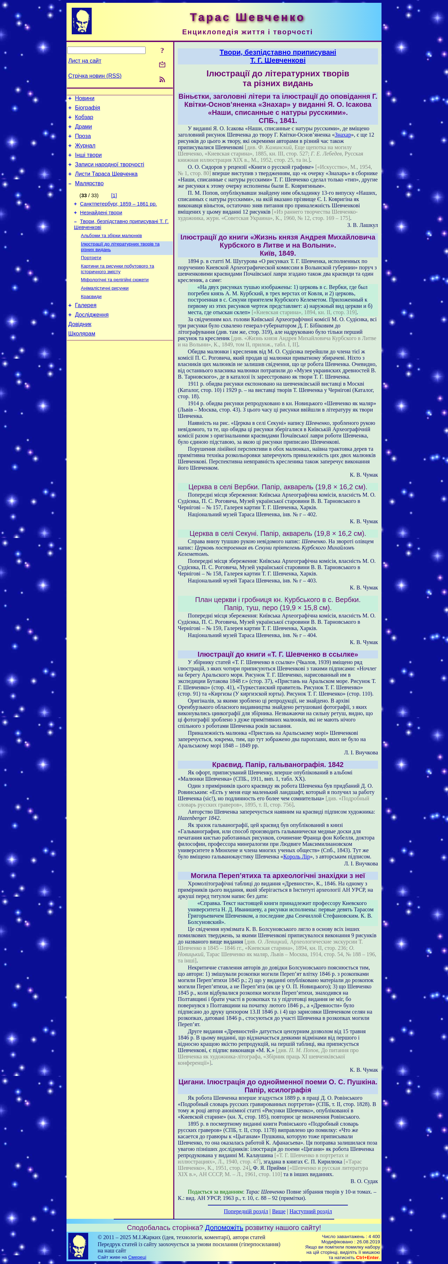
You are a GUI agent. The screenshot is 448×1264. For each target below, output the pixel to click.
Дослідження (91, 335)
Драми (83, 131)
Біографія (87, 110)
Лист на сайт (85, 61)
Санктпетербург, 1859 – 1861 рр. (118, 215)
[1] (114, 206)
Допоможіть (224, 1227)
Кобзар (84, 120)
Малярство (89, 194)
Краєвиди (91, 315)
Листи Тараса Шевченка (106, 183)
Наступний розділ (310, 1211)
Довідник (79, 346)
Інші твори (88, 162)
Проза (83, 141)
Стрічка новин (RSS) (94, 76)
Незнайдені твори (101, 225)
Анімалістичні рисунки (105, 306)
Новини (84, 99)
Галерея (85, 325)
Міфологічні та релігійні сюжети (115, 296)
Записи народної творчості (109, 173)
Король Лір (296, 856)
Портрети (91, 273)
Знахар (343, 135)
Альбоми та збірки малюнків (111, 250)
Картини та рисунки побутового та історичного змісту (117, 285)
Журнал (85, 152)
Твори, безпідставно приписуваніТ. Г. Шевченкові (277, 56)
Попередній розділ (246, 1211)
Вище (279, 1211)
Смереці (137, 1257)
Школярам (81, 356)
